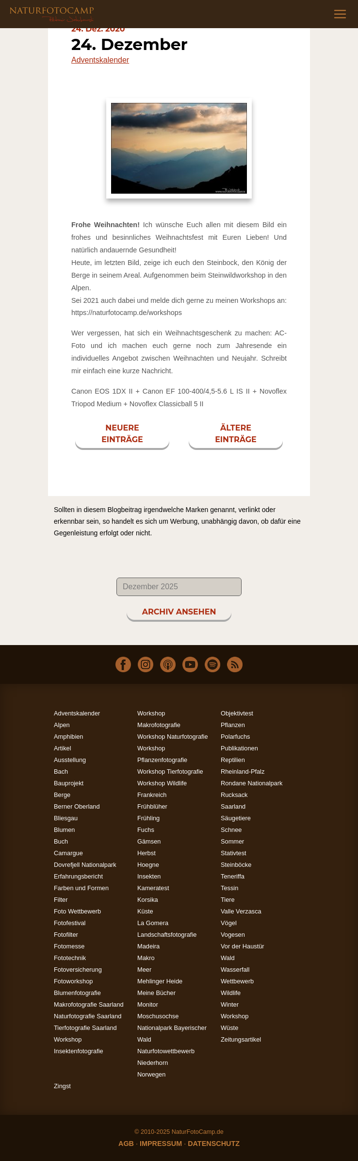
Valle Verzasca (241, 911)
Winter (230, 1004)
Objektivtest (237, 713)
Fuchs (145, 829)
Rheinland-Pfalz (242, 771)
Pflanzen (233, 725)
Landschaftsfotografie (166, 934)
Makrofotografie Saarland (89, 1004)
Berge (62, 794)
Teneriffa (232, 876)
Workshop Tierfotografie (170, 771)
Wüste (229, 1027)
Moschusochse (158, 1016)
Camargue (68, 853)
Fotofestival (69, 923)
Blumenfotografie (77, 992)
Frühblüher (152, 806)
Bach (61, 771)
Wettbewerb (237, 981)
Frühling (148, 818)
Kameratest (153, 888)
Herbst (146, 853)
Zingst (62, 1086)
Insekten (149, 876)
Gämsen (149, 841)
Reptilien (233, 759)
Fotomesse (69, 946)
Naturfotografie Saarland (87, 1016)
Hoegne (148, 864)
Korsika (147, 899)
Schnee (231, 829)
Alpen (62, 725)
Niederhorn (152, 1062)
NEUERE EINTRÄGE (122, 433)
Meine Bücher (156, 992)
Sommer (232, 841)
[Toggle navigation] (340, 14)
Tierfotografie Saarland (85, 1027)
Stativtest (233, 853)
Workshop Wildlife (162, 783)
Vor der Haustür (242, 946)
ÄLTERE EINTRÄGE (236, 433)
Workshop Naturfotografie (172, 736)
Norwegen (151, 1074)
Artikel (62, 748)
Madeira (148, 946)
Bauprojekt (68, 783)
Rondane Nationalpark (251, 783)
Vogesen (233, 934)
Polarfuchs (235, 736)
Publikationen (239, 748)
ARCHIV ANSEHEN (179, 611)
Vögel (229, 923)
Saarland (233, 806)
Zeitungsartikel (241, 1039)
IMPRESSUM (161, 1143)
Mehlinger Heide (159, 981)
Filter (60, 899)
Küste (145, 911)
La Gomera (152, 923)
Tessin (229, 888)
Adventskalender (100, 60)
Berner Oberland (77, 806)
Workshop (234, 1016)
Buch (61, 841)
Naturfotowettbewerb (166, 1051)
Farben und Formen (81, 888)
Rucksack (234, 794)
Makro (146, 958)
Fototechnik (70, 958)
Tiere (228, 899)
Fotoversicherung (78, 969)
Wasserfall (235, 969)
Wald (228, 958)
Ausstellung (70, 759)
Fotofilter (66, 934)
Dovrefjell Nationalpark (85, 864)
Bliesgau (66, 818)
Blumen (64, 829)
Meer (144, 969)
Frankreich (151, 794)
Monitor (147, 1004)
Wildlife (231, 992)
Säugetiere (236, 818)
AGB (126, 1143)
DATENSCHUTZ (214, 1143)
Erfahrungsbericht (78, 876)
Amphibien (68, 736)
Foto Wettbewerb (77, 911)
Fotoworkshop (73, 981)
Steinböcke (236, 864)
